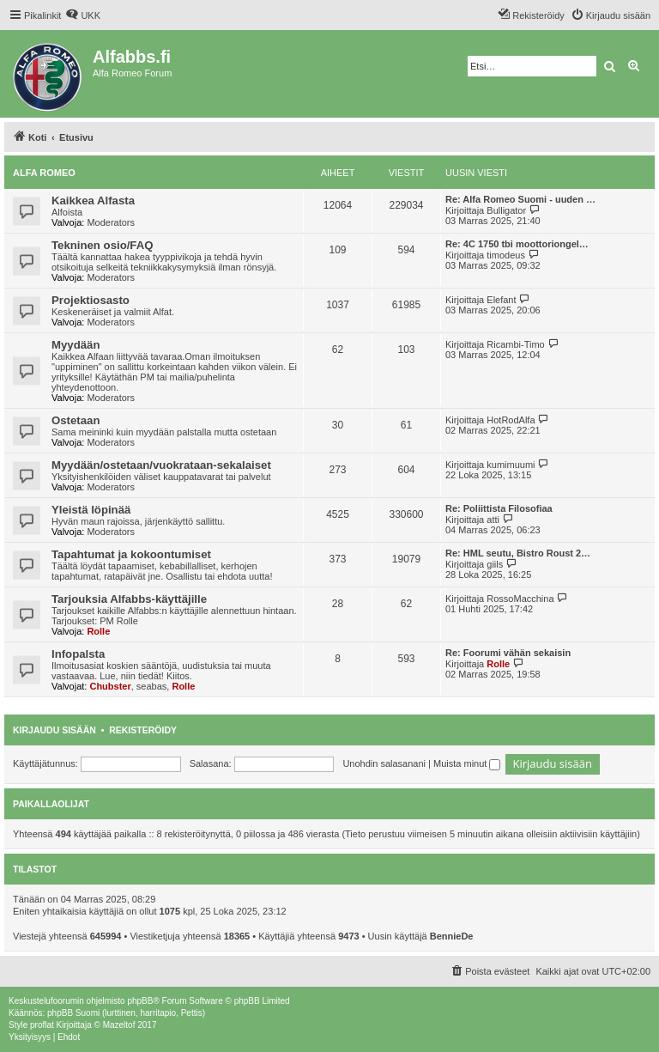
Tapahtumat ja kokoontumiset (131, 554)
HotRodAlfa (511, 420)
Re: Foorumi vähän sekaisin (508, 653)
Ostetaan (75, 420)
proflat (42, 1025)
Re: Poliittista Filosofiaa (499, 508)
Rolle (98, 631)
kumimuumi (511, 464)
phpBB (140, 1001)
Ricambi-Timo (515, 344)
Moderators (111, 222)
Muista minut (466, 763)
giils (495, 564)
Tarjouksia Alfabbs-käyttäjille (129, 599)
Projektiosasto (90, 300)
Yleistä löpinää (90, 509)
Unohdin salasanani (384, 763)
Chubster (109, 686)
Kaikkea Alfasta (93, 200)
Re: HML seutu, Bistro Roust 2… (517, 553)
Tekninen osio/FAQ (102, 245)
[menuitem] (82, 15)
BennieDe (452, 936)
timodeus (506, 255)
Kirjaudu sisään (54, 730)
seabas (151, 686)
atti (493, 519)
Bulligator (506, 210)
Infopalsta (78, 654)
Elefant (501, 300)
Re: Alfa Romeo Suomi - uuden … (520, 199)
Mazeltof (119, 1025)
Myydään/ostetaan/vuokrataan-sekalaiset (161, 465)
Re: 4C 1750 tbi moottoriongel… (517, 244)
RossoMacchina (520, 598)
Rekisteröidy (143, 730)
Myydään (75, 344)
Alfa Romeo (44, 172)
